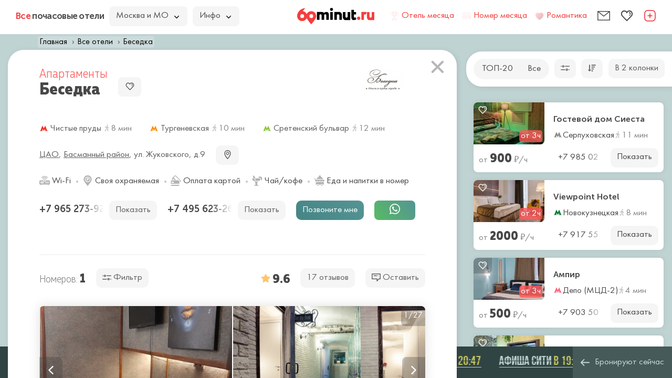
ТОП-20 (497, 69)
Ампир (566, 274)
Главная (53, 42)
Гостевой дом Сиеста (599, 119)
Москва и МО (147, 16)
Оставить (395, 277)
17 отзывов (328, 278)
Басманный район (96, 155)
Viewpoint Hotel (586, 197)
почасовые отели (60, 15)
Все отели (95, 42)
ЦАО (49, 155)
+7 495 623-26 (201, 209)
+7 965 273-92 (73, 209)
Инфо (215, 16)
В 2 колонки (636, 68)
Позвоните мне (330, 210)
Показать (634, 157)
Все (534, 69)
